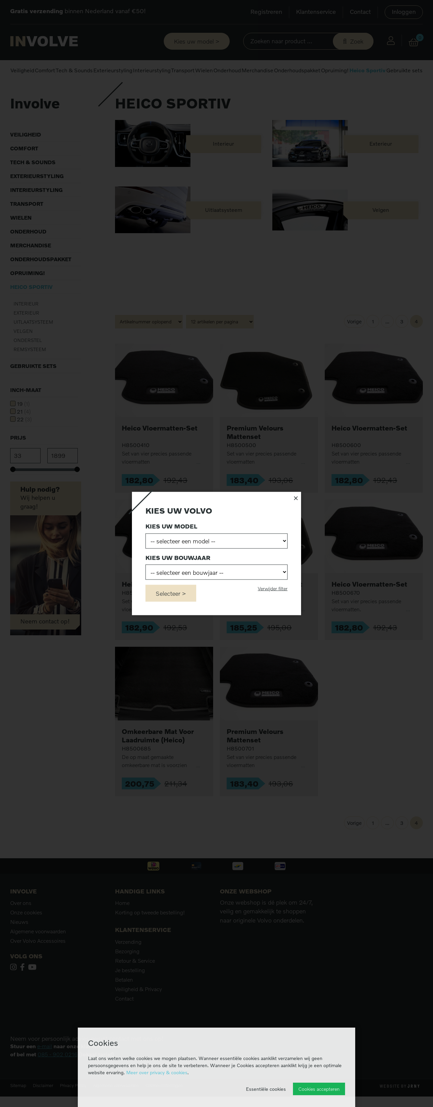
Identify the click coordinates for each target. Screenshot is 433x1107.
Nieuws (19, 940)
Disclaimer (43, 1104)
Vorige (354, 340)
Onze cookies (26, 931)
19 (23, 422)
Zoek (356, 41)
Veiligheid (22, 70)
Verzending (128, 960)
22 (24, 438)
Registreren (266, 11)
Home (16, 91)
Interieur (26, 322)
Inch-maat (25, 408)
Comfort (45, 70)
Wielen (204, 70)
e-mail (44, 1064)
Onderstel (28, 359)
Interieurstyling (151, 70)
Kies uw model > (197, 41)
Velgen (23, 349)
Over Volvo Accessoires (38, 959)
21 (24, 430)
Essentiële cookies (266, 1089)
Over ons (20, 921)
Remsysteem (30, 368)
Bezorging (127, 969)
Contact (360, 11)
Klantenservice (316, 11)
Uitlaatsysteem (33, 340)
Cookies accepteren (319, 1089)
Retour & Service (135, 979)
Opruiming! (335, 70)
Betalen (124, 998)
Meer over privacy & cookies (156, 1072)
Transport (183, 70)
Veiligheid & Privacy (138, 1007)
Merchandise (257, 70)
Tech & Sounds (74, 70)
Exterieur (26, 331)
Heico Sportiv (367, 70)
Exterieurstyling (112, 70)
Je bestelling (130, 988)
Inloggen (404, 11)
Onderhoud (227, 70)
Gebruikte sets (404, 70)
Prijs (18, 456)
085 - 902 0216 (57, 1072)
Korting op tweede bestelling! (150, 931)
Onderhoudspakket (297, 70)
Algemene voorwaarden (38, 949)
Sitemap (18, 1104)
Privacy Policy (73, 1104)
